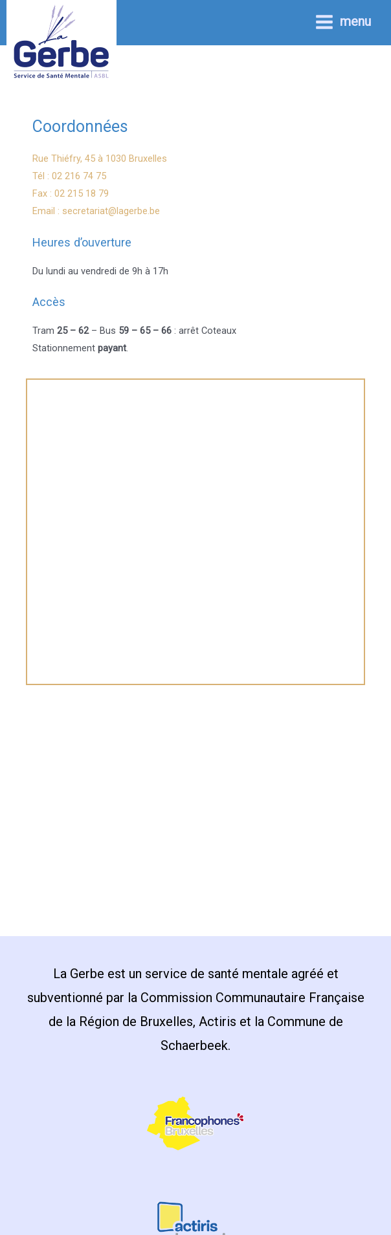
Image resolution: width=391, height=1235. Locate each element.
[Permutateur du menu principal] (342, 22)
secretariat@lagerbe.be (111, 211)
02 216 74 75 (79, 176)
